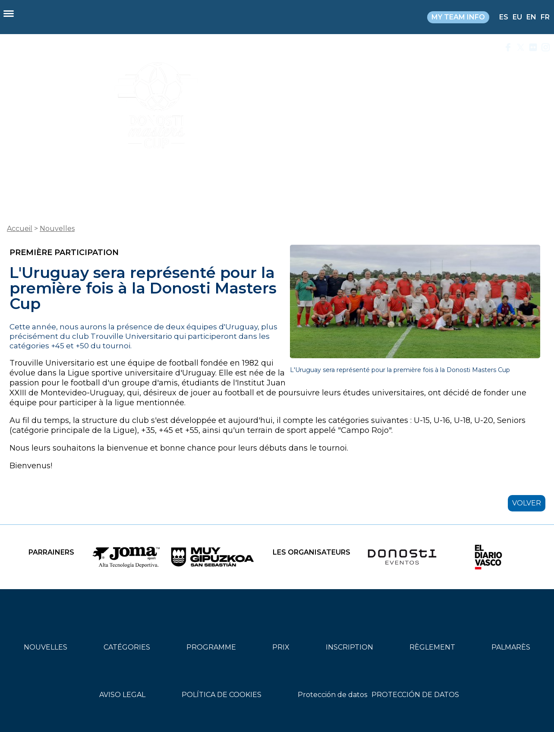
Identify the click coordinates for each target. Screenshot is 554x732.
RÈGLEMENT (432, 647)
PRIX (281, 647)
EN (531, 17)
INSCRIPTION (349, 647)
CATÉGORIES (127, 647)
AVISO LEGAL (122, 695)
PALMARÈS (510, 647)
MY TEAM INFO (458, 17)
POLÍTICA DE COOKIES (221, 695)
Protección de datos (332, 695)
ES (503, 17)
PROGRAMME (211, 647)
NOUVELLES (45, 647)
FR (545, 17)
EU (517, 17)
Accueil (19, 228)
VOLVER (526, 503)
